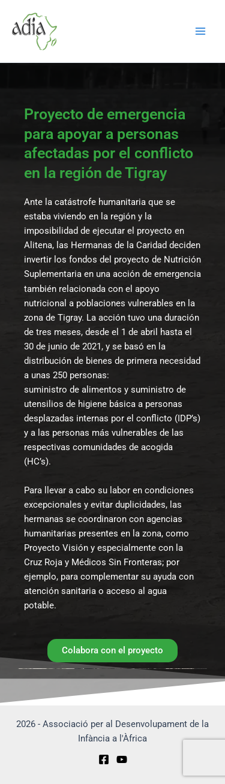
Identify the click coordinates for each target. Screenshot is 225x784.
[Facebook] (103, 759)
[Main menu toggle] (200, 31)
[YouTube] (121, 759)
